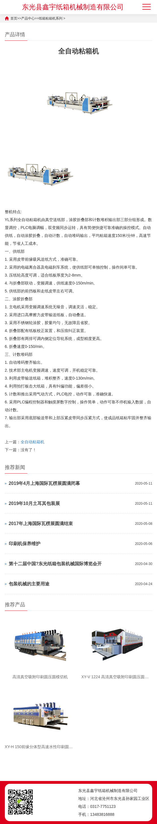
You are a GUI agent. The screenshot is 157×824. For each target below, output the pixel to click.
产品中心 (28, 18)
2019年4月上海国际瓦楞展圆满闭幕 (44, 483)
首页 (13, 18)
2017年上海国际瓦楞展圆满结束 (41, 523)
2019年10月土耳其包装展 (34, 503)
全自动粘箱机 (32, 442)
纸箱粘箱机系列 (50, 18)
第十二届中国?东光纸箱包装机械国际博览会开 (55, 563)
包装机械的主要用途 (29, 583)
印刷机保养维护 (24, 543)
